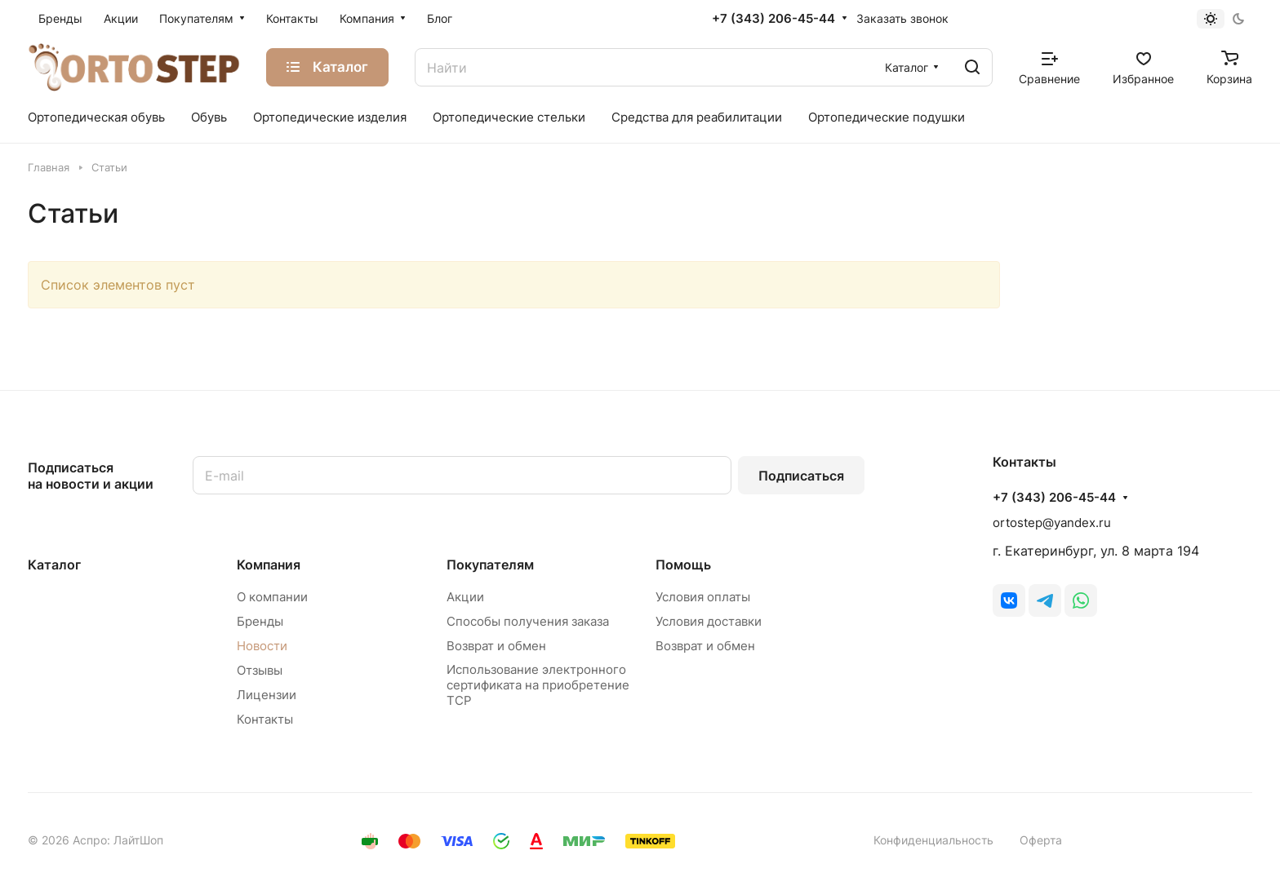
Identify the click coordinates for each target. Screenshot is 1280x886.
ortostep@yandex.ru (1052, 522)
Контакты (265, 719)
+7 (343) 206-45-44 (773, 18)
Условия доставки (709, 621)
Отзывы (259, 670)
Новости (262, 645)
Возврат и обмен (496, 645)
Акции (465, 597)
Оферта (1041, 840)
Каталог (54, 564)
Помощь (683, 564)
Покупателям (490, 564)
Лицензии (266, 694)
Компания (268, 564)
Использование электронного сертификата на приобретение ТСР (538, 685)
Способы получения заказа (528, 621)
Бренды (260, 621)
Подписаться (801, 475)
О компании (272, 597)
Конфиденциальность (933, 840)
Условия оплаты (703, 597)
